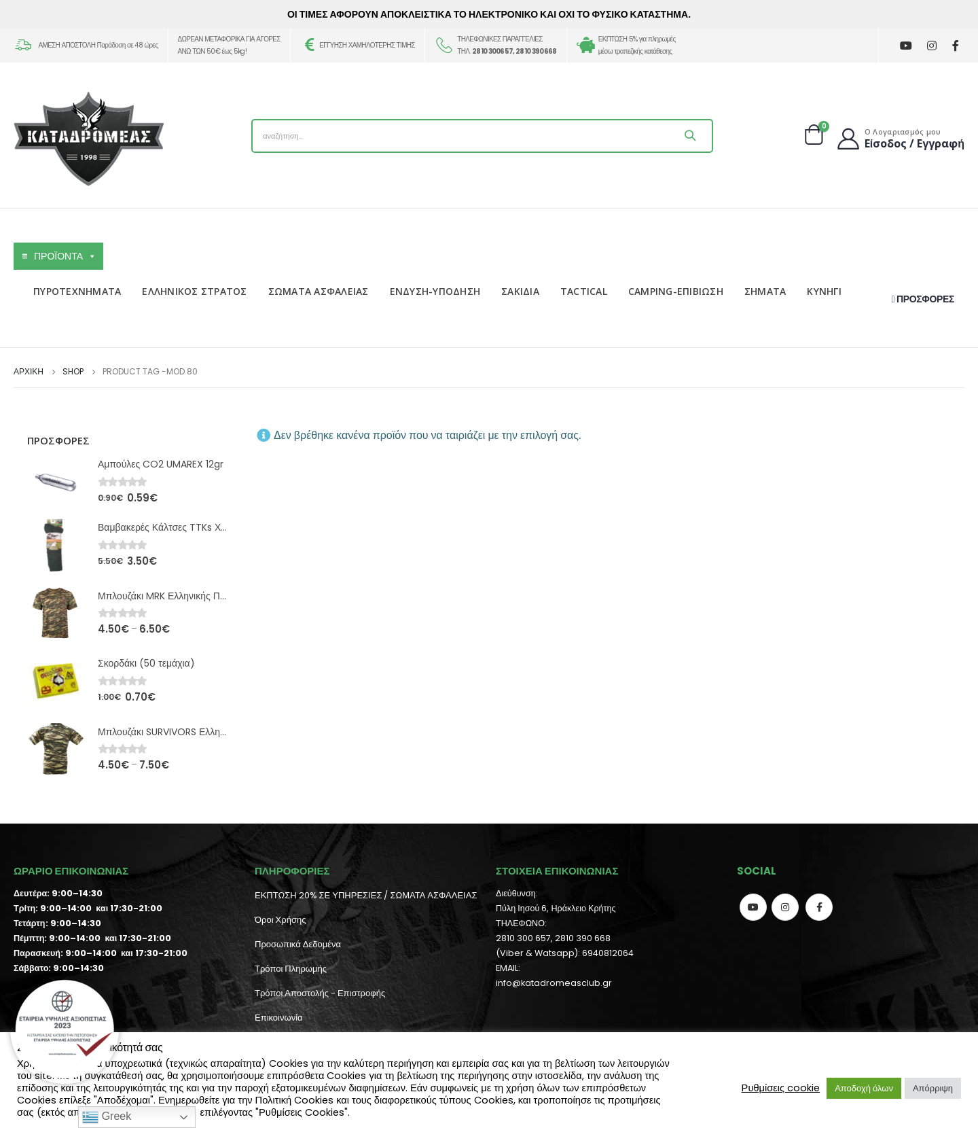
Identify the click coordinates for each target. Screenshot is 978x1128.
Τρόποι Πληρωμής (291, 968)
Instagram (785, 907)
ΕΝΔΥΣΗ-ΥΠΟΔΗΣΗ (435, 291)
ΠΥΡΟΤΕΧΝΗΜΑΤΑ (77, 291)
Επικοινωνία (279, 1017)
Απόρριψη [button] (933, 1088)
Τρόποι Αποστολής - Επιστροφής (320, 993)
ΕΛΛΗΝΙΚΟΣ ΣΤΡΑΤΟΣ (194, 291)
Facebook (819, 907)
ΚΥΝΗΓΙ (824, 291)
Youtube (753, 907)
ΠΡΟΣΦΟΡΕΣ (923, 299)
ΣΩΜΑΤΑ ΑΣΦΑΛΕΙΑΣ (318, 291)
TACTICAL (583, 291)
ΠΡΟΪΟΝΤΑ (65, 256)
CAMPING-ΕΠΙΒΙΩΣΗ (675, 291)
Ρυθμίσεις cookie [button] (781, 1088)
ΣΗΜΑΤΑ (765, 291)
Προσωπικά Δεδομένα (298, 944)
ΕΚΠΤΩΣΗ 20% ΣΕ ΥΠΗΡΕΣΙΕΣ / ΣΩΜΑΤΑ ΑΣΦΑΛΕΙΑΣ (366, 895)
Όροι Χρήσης (280, 919)
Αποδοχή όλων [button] (864, 1088)
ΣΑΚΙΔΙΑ (520, 291)
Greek (106, 1117)
